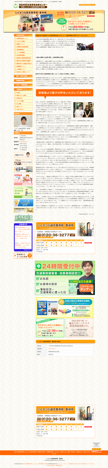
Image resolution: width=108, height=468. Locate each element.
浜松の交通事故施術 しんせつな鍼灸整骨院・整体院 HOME (29, 451)
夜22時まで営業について (23, 72)
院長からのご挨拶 (21, 95)
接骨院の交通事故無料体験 (23, 58)
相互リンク (19, 106)
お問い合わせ (20, 109)
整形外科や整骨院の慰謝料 (23, 60)
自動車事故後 (20, 49)
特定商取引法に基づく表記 (75, 463)
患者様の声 (19, 98)
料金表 (18, 92)
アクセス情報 (20, 101)
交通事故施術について (22, 38)
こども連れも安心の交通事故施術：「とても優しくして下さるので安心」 (23, 245)
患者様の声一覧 (28, 250)
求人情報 (18, 103)
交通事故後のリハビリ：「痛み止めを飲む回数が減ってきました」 (23, 229)
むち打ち (57, 451)
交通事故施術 (49, 451)
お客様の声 (79, 451)
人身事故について (21, 69)
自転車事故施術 (20, 55)
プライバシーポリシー (62, 463)
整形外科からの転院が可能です (24, 63)
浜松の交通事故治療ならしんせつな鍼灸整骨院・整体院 (35, 463)
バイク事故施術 (20, 52)
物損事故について (21, 66)
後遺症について (20, 44)
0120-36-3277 (52, 348)
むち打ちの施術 (20, 41)
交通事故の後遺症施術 (22, 46)
